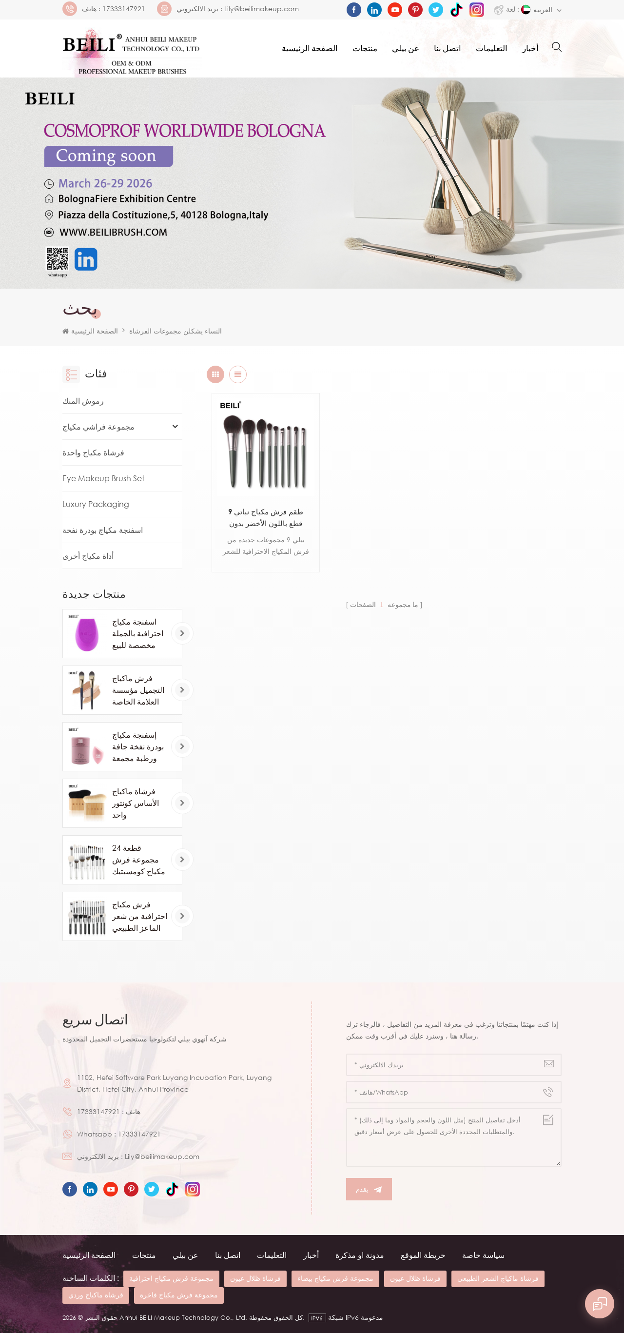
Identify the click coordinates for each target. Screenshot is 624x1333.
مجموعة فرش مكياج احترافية (171, 1278)
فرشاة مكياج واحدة (93, 452)
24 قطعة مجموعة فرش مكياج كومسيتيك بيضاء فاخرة (138, 860)
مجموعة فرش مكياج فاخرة (179, 1295)
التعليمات (491, 48)
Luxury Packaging (95, 504)
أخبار (530, 48)
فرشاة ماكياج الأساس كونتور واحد (135, 803)
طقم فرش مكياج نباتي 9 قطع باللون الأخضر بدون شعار (265, 518)
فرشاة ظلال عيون (255, 1278)
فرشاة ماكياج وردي (95, 1295)
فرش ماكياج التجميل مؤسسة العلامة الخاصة (138, 689)
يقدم (369, 1189)
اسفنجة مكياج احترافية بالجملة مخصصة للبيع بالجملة (137, 634)
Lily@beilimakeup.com (261, 9)
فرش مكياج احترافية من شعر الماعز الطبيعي (139, 916)
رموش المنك (83, 401)
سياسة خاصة (483, 1255)
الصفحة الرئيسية (310, 48)
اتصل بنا (447, 48)
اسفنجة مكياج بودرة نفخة (102, 530)
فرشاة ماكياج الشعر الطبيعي (498, 1278)
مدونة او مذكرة (359, 1255)
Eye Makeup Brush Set (103, 478)
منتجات (364, 48)
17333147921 (123, 9)
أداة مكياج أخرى (88, 556)
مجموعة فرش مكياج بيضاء (335, 1278)
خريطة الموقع (423, 1255)
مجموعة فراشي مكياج (98, 426)
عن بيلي (405, 48)
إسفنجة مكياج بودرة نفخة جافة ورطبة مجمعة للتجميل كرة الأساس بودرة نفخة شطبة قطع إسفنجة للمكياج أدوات (138, 747)
